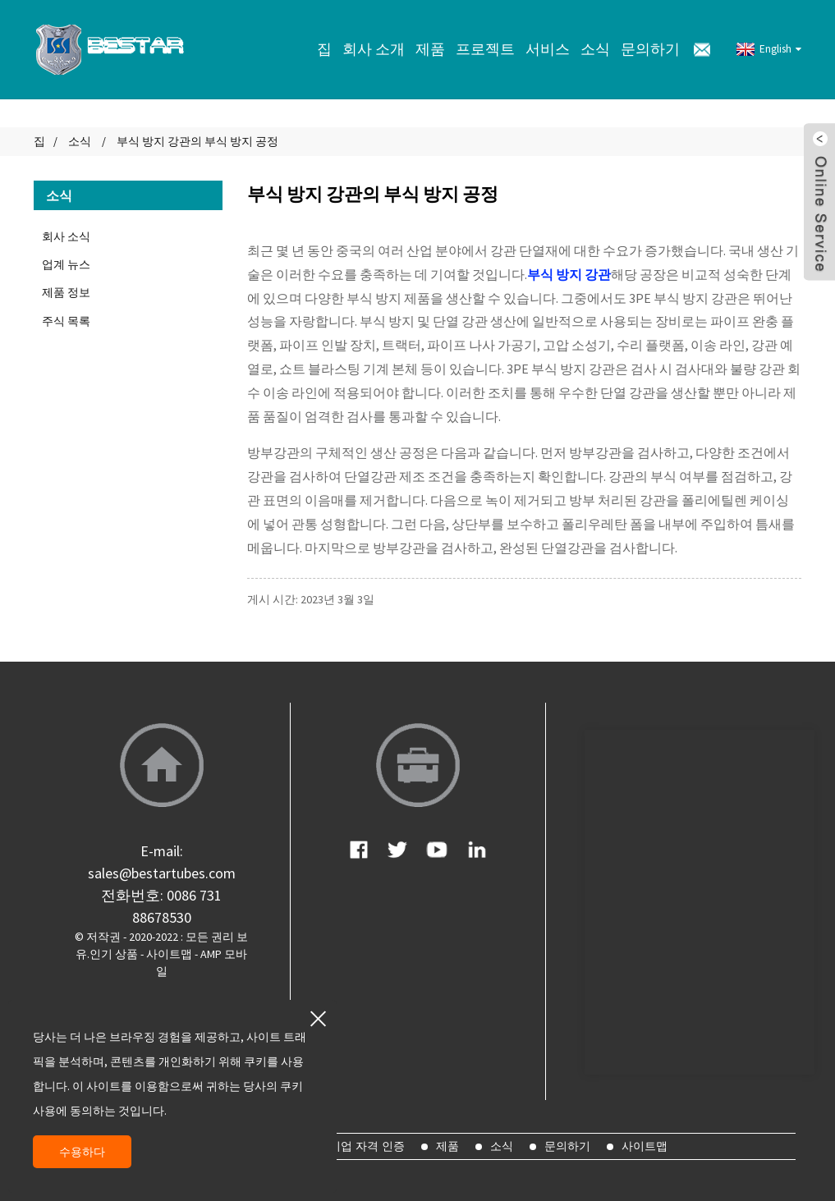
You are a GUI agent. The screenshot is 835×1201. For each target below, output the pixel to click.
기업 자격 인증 (367, 1146)
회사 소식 (66, 236)
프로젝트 (485, 48)
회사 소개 (373, 48)
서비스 (547, 48)
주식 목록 (66, 321)
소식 (595, 48)
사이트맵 (169, 954)
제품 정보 (66, 292)
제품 (430, 48)
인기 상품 (113, 954)
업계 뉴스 (66, 264)
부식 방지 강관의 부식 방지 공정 (197, 141)
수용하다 (82, 1151)
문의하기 (650, 48)
